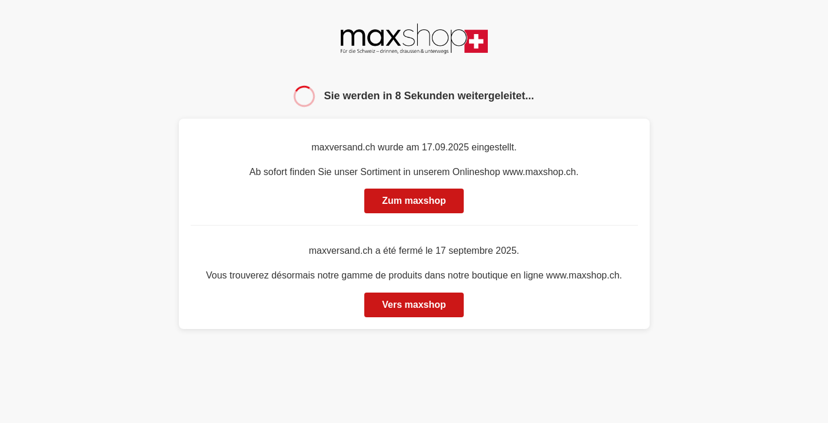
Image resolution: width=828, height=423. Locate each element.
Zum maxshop (413, 201)
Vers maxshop (414, 305)
